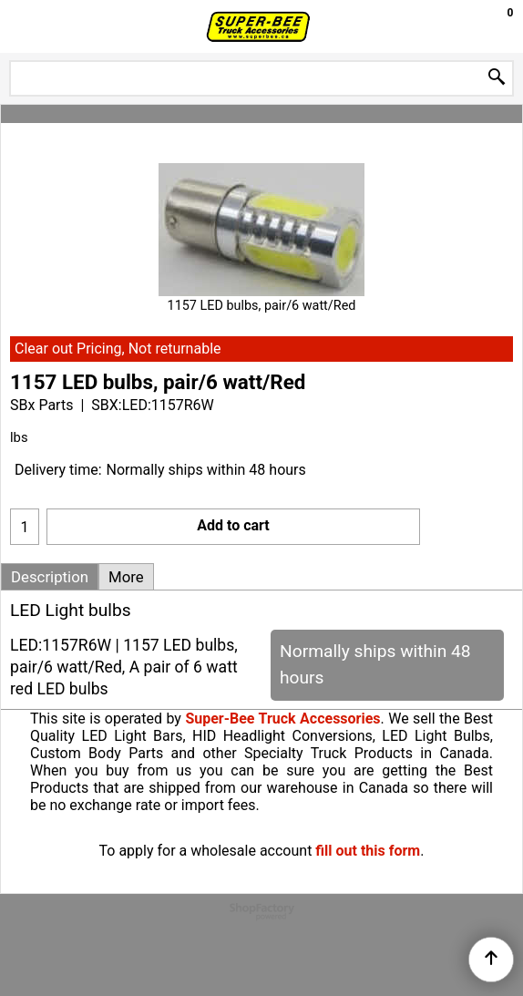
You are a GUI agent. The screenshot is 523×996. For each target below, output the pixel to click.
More (126, 577)
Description (49, 577)
